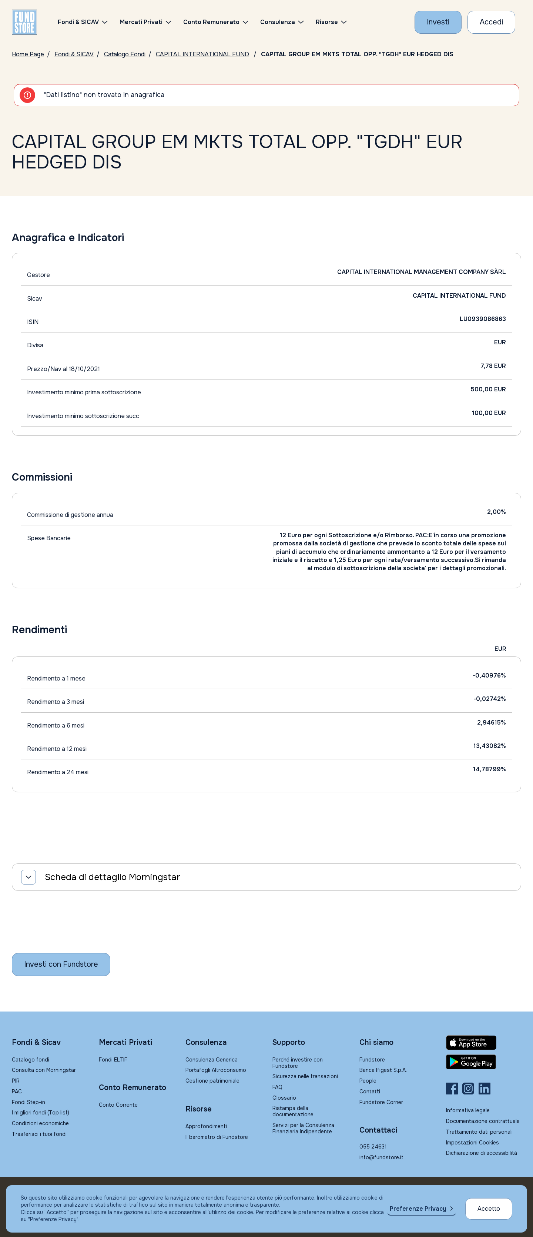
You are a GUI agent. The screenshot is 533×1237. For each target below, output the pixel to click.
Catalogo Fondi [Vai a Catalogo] (124, 54)
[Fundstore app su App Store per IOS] (483, 1042)
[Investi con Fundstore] (438, 22)
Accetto (488, 1209)
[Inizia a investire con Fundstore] (61, 964)
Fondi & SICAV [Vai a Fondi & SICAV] (74, 54)
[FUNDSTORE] (24, 22)
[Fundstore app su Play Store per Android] (483, 1061)
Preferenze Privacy (418, 1209)
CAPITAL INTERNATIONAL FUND (202, 54)
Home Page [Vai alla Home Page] (28, 54)
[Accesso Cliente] (491, 22)
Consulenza (277, 22)
